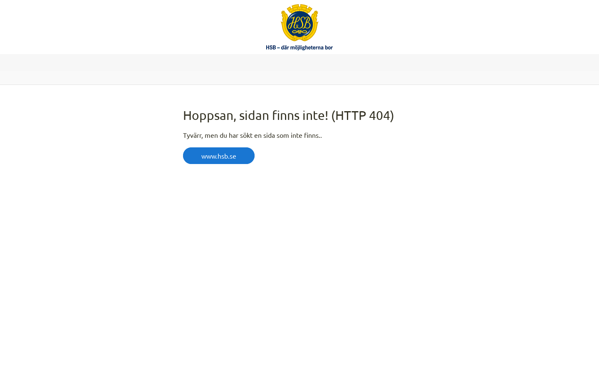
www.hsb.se (218, 156)
